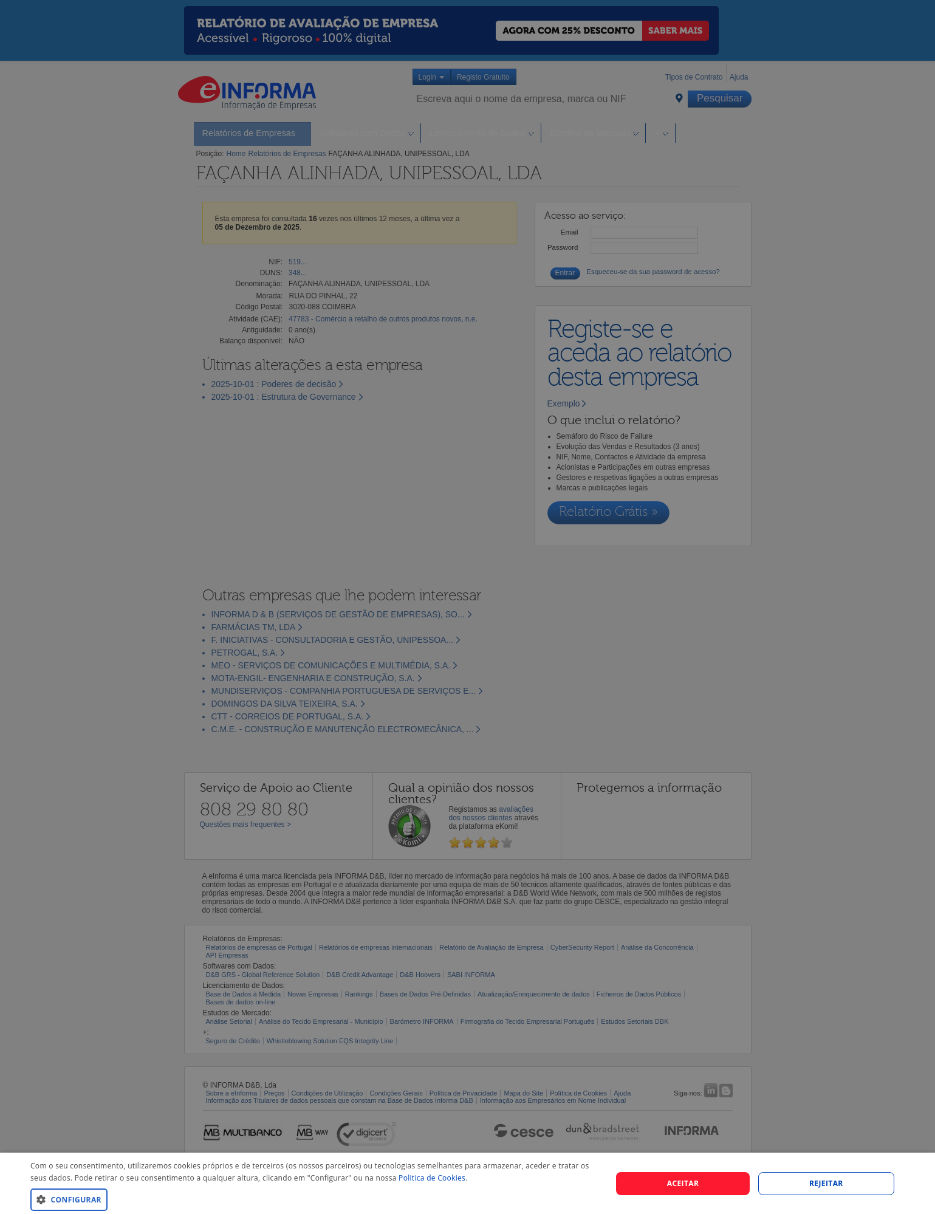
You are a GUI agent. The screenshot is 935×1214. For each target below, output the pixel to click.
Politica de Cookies (432, 1178)
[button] (312, 1199)
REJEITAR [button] (826, 1183)
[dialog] (467, 1183)
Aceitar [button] (683, 1183)
